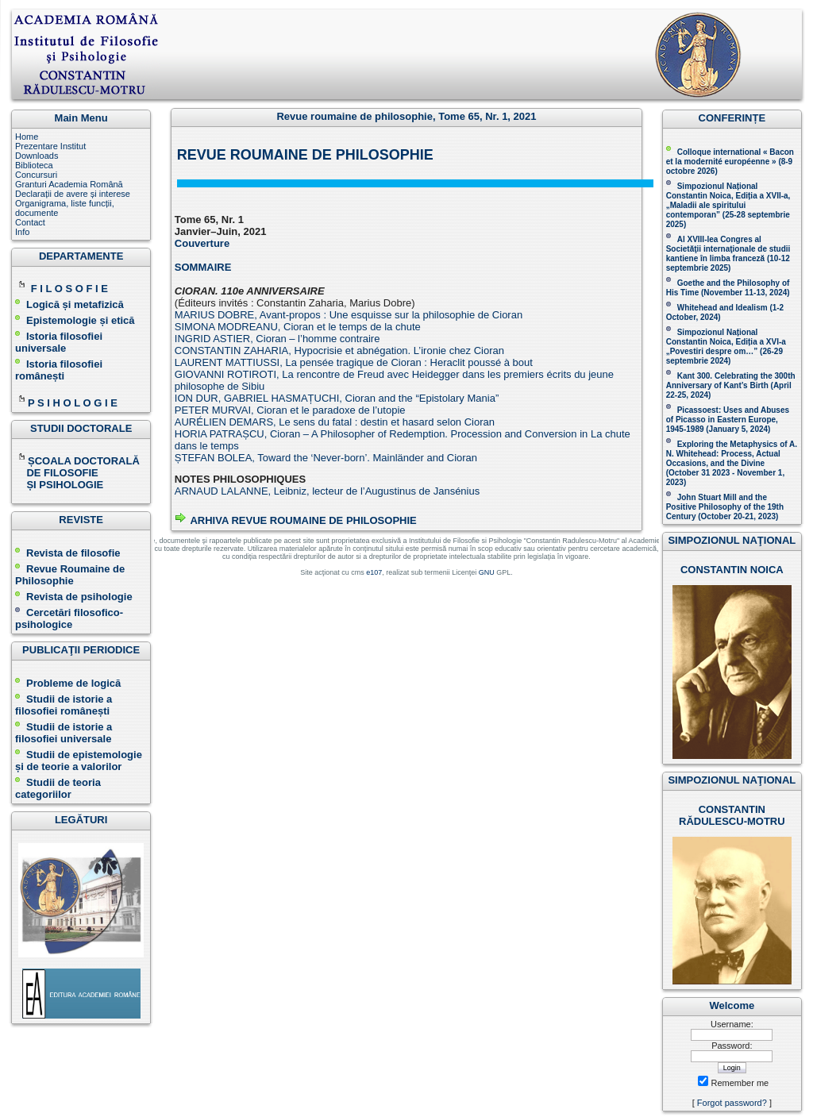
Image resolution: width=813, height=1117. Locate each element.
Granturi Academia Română (69, 184)
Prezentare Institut (50, 146)
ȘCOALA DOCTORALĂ (78, 461)
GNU (487, 572)
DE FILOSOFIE (58, 473)
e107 (374, 572)
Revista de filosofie (67, 553)
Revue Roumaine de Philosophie (70, 575)
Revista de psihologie (79, 597)
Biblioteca (34, 165)
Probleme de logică (73, 683)
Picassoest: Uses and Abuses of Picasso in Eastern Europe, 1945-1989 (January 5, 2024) (727, 419)
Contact (30, 222)
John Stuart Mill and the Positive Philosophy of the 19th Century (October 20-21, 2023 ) (725, 507)
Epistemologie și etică (80, 320)
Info (22, 232)
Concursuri (36, 174)
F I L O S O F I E (69, 289)
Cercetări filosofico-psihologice (69, 618)
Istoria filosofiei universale (58, 342)
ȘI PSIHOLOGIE (59, 485)
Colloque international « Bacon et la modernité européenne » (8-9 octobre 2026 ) (730, 161)
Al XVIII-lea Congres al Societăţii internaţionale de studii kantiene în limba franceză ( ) (728, 253)
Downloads (36, 155)
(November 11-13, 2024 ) (728, 288)
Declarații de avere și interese (72, 193)
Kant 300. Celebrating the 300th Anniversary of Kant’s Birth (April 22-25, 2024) (731, 385)
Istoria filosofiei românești (58, 370)
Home (26, 136)
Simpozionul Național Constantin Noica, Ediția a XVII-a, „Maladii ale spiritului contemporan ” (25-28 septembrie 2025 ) (728, 205)
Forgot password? (732, 1102)
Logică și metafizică (75, 304)
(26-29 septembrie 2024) (724, 356)
